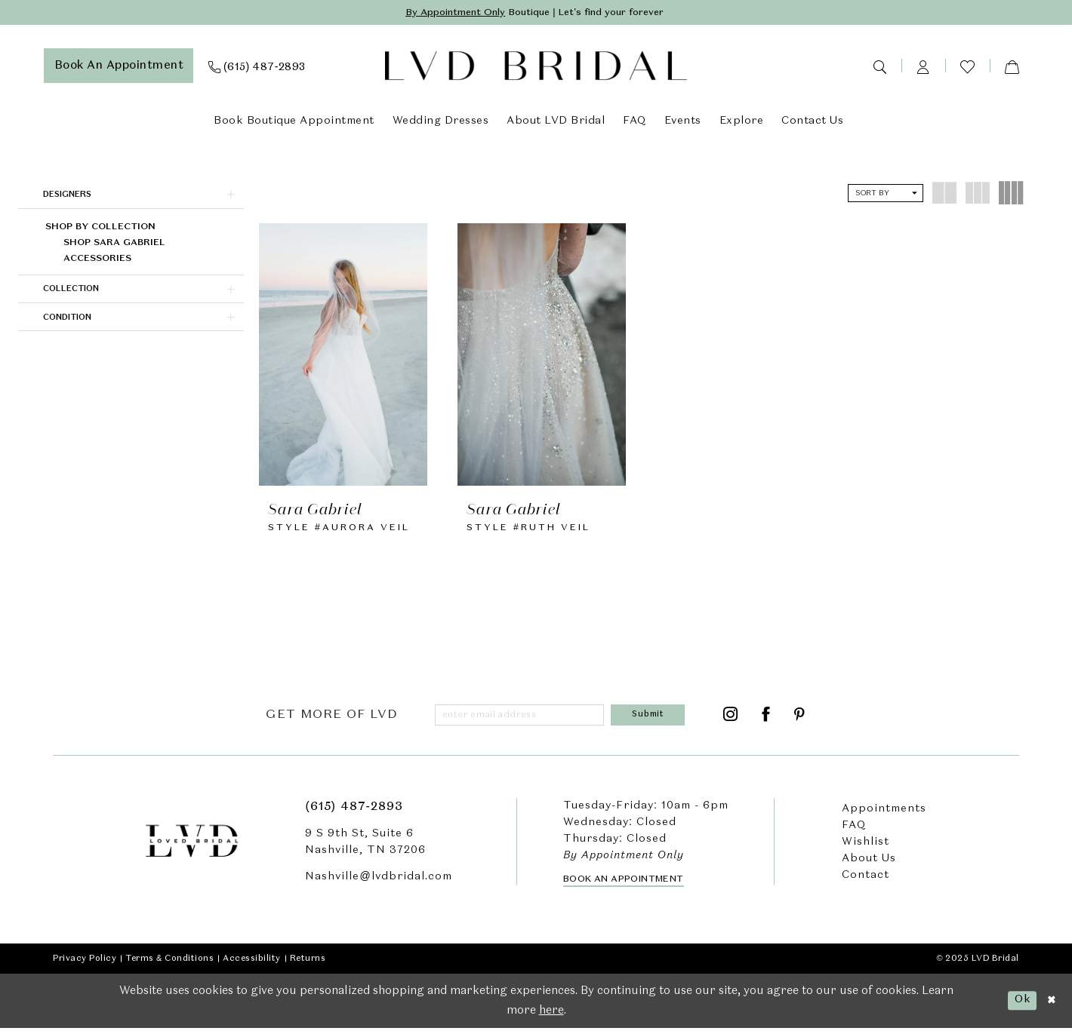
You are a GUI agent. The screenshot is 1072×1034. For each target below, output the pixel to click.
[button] (923, 67)
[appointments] (119, 67)
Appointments (884, 814)
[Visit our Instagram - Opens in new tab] (730, 719)
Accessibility (252, 964)
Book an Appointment (623, 884)
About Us (869, 864)
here (551, 1016)
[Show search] (879, 67)
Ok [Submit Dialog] (1019, 1005)
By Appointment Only (445, 13)
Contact (865, 881)
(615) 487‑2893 (353, 813)
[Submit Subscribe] (651, 720)
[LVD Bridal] (536, 67)
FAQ (854, 831)
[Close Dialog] (1050, 1006)
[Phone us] (257, 67)
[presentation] (343, 355)
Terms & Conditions (169, 964)
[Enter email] (523, 720)
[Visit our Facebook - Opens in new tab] (766, 719)
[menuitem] (119, 67)
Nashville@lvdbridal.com (378, 882)
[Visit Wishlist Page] (967, 67)
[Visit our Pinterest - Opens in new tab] (799, 720)
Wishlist (865, 847)
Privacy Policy (84, 964)
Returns (308, 964)
